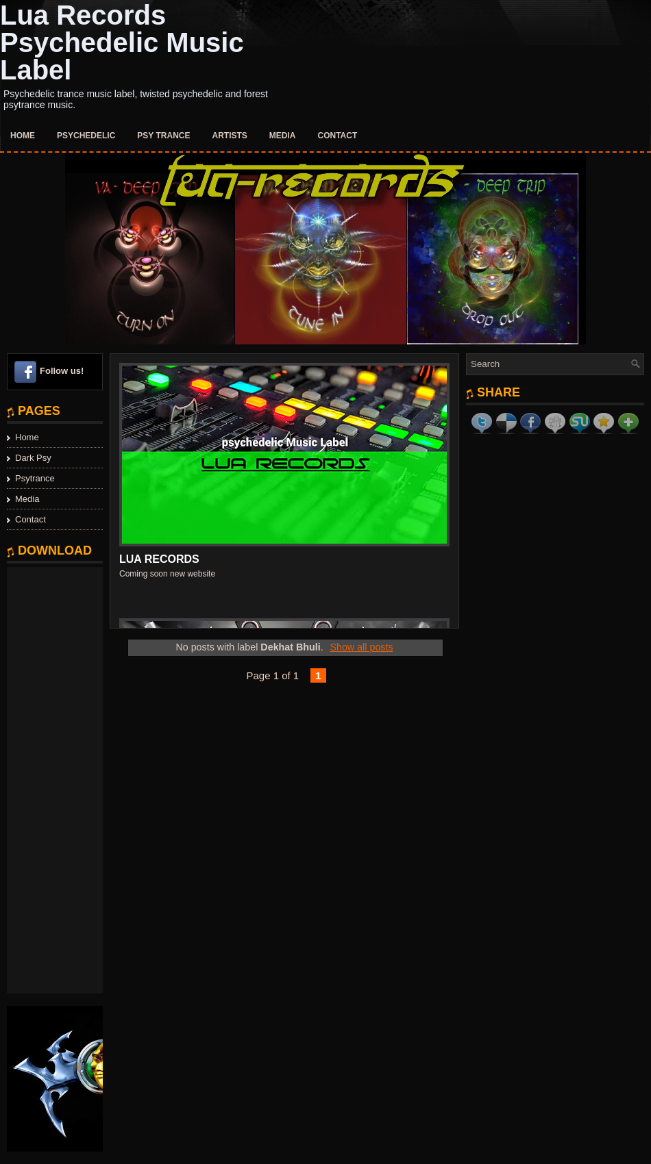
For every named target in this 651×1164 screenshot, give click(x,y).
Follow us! (62, 371)
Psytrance (35, 478)
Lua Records (159, 559)
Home (22, 135)
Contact (338, 135)
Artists (229, 135)
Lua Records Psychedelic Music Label (122, 42)
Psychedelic (86, 135)
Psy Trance (163, 135)
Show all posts (361, 647)
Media (282, 135)
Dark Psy (33, 458)
